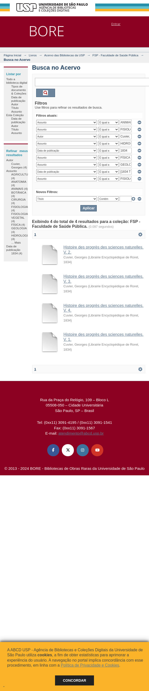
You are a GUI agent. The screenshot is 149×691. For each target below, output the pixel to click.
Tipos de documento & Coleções (18, 90)
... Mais (16, 242)
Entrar (115, 24)
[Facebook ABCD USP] (53, 450)
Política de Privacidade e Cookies (90, 665)
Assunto (16, 111)
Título (15, 107)
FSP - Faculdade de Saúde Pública (115, 55)
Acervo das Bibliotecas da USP (64, 55)
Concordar (74, 680)
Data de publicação (18, 99)
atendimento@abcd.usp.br (81, 433)
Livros (33, 55)
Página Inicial (12, 55)
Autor (14, 104)
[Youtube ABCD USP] (97, 450)
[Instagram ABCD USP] (83, 450)
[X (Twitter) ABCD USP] (68, 450)
